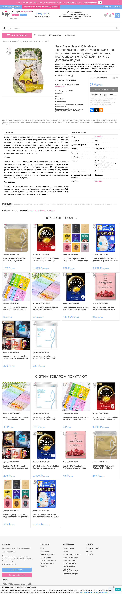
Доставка (89, 550)
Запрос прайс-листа (17, 574)
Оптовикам (70, 35)
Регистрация (105, 7)
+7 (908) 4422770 (42, 14)
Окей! (118, 590)
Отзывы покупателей (47, 553)
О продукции (44, 550)
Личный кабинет (68, 547)
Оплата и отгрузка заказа (72, 553)
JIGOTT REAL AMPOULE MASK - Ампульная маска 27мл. (45, 308)
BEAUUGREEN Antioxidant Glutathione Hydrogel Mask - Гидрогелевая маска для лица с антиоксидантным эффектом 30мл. (46, 356)
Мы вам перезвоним (42, 17)
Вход (117, 7)
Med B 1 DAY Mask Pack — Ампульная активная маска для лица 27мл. (103, 308)
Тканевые (98, 181)
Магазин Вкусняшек (47, 562)
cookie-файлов (90, 2)
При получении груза (70, 572)
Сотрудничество (45, 556)
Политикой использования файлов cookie (94, 592)
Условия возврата (69, 562)
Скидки (65, 550)
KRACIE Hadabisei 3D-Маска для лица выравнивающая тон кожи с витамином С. (105, 259)
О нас (42, 547)
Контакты (43, 565)
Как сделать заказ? (92, 547)
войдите (52, 210)
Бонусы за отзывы (69, 559)
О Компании (39, 35)
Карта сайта (90, 553)
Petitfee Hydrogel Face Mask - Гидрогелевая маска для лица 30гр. (75, 259)
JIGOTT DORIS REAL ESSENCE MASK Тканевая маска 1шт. (16, 308)
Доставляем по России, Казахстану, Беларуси (41, 7)
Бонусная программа (70, 556)
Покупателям (55, 35)
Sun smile (98, 137)
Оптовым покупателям (48, 559)
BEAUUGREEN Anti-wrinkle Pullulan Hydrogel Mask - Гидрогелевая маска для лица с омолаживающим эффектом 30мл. (16, 259)
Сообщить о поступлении (104, 89)
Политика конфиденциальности (70, 568)
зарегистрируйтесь (37, 210)
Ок (100, 2)
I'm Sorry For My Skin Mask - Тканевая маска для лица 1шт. (16, 356)
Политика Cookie (69, 565)
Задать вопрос (17, 568)
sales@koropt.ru (10, 563)
